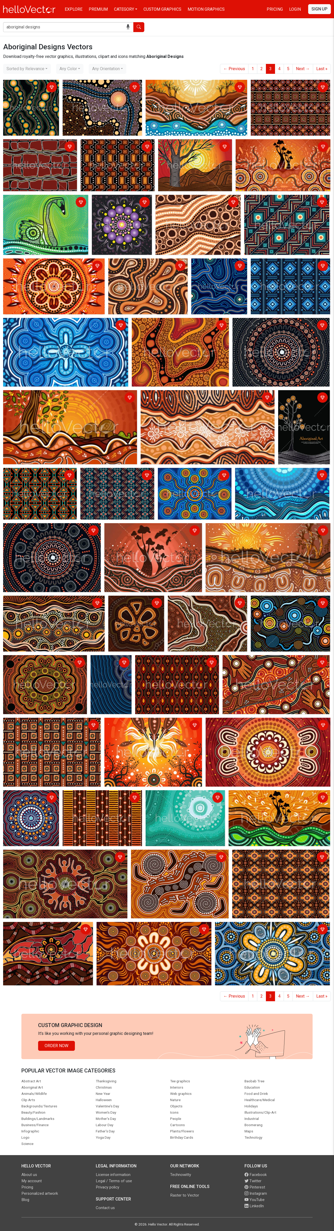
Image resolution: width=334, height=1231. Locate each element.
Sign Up (319, 9)
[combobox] (27, 69)
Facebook (255, 1174)
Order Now (56, 1045)
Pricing (275, 9)
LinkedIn (254, 1206)
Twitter (252, 1181)
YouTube (254, 1199)
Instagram (255, 1193)
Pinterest (254, 1187)
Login (295, 9)
